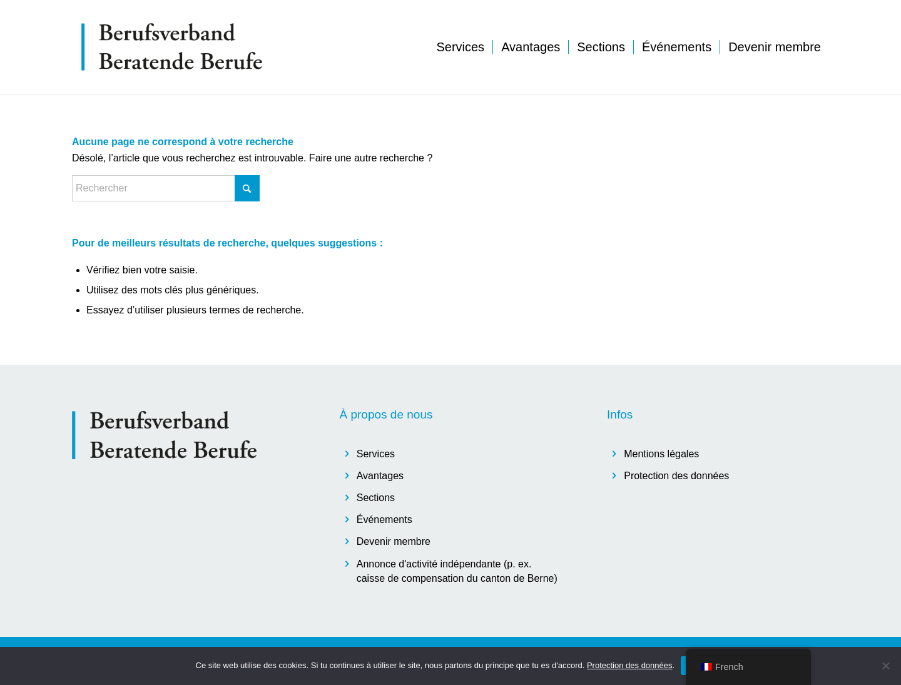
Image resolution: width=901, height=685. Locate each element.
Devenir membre (393, 541)
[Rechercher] (166, 188)
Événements (384, 519)
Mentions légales (661, 454)
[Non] (885, 665)
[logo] (172, 47)
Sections (376, 497)
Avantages (380, 475)
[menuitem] (460, 47)
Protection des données (676, 475)
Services (376, 454)
